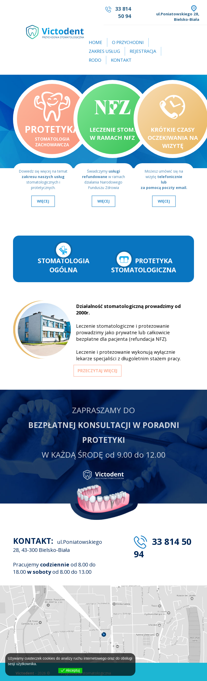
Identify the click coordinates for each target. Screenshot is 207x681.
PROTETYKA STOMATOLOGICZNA (143, 262)
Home (95, 42)
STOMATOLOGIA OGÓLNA (63, 257)
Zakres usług (104, 51)
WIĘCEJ (43, 201)
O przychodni (128, 42)
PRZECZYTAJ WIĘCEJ (97, 371)
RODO (95, 60)
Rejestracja (143, 51)
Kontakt (121, 60)
